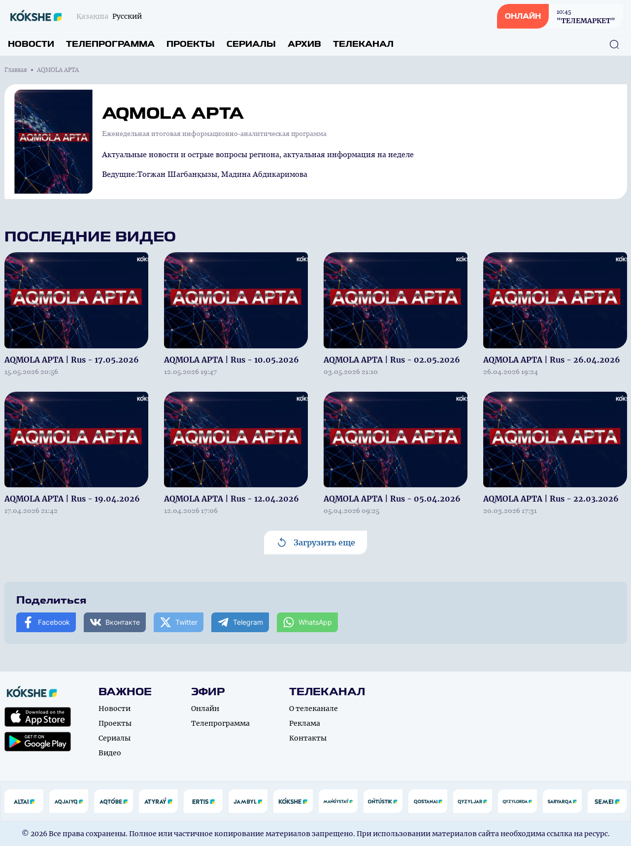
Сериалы (251, 44)
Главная (15, 70)
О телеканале (313, 708)
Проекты (190, 44)
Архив (304, 44)
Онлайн (205, 708)
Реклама (304, 723)
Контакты (308, 738)
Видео (110, 752)
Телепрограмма (110, 44)
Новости (31, 44)
